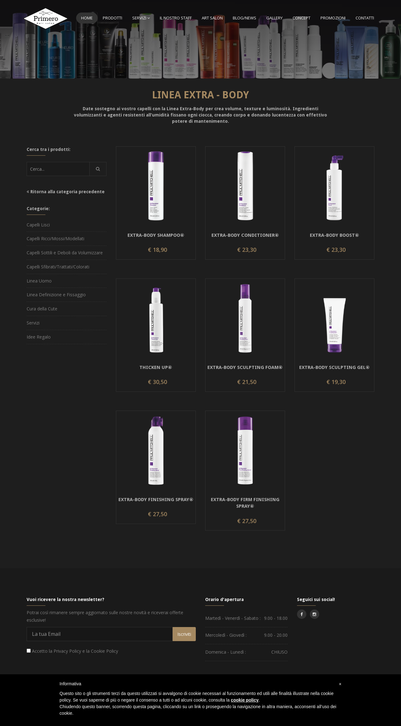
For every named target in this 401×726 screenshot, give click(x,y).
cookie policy (245, 700)
